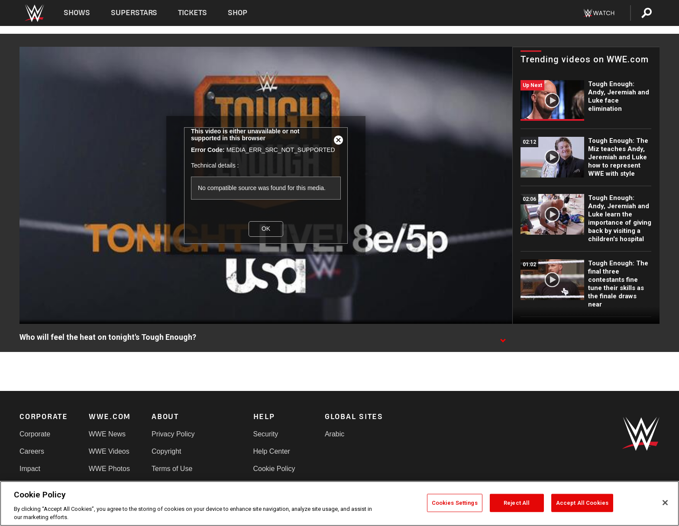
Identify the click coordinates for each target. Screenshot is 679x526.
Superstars (134, 13)
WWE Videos (109, 451)
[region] (339, 503)
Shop (237, 13)
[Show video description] (502, 337)
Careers (31, 451)
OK (266, 228)
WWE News (107, 434)
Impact (29, 468)
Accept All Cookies (582, 503)
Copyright (166, 451)
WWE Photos (109, 468)
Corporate (34, 434)
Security (265, 434)
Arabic (334, 434)
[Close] (665, 502)
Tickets (192, 13)
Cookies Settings (455, 503)
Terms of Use (172, 468)
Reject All (517, 503)
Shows (77, 13)
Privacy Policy (173, 434)
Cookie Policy (274, 468)
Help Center (271, 451)
